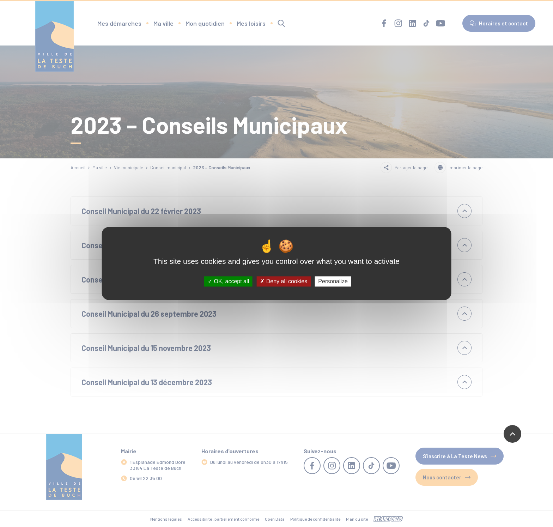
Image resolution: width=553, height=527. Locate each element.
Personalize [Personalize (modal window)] (333, 281)
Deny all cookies (283, 281)
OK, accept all (228, 281)
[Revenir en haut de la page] (512, 434)
